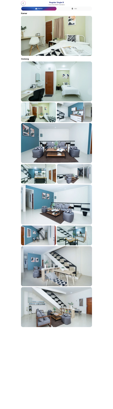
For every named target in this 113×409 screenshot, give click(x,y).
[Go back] (23, 3)
